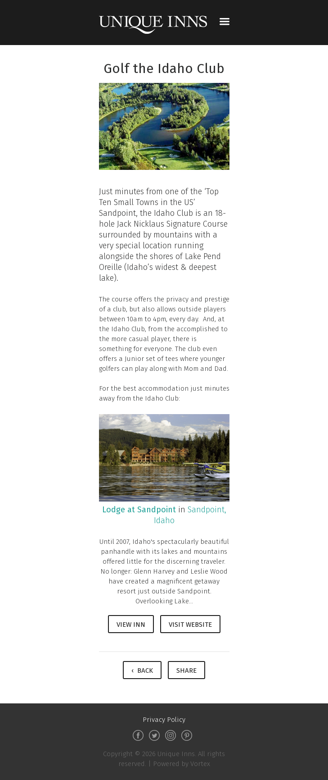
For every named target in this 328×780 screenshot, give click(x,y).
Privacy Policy (164, 720)
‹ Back (142, 670)
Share (186, 670)
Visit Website (190, 624)
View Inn (131, 624)
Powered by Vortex (181, 764)
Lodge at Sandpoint (139, 510)
